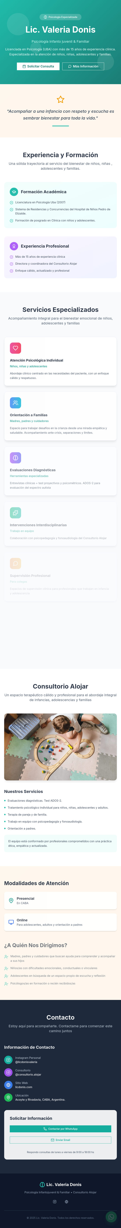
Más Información (83, 66)
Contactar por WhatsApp (60, 1129)
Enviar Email (60, 1140)
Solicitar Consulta (38, 66)
